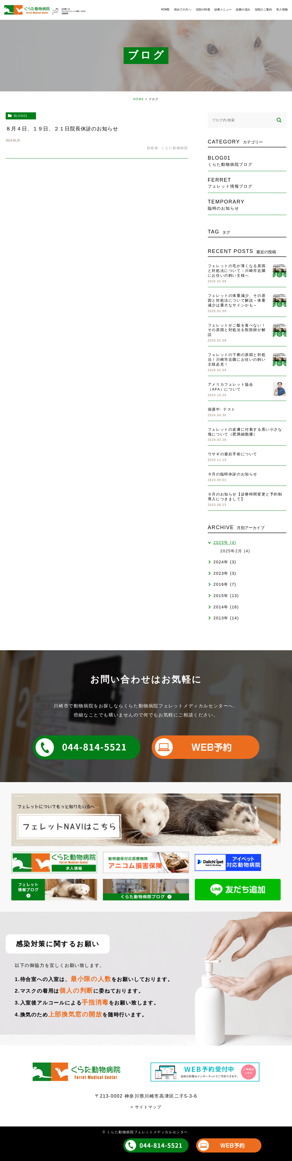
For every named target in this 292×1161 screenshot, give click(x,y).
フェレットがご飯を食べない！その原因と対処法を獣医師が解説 (237, 330)
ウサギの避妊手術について (232, 454)
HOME (138, 99)
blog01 (20, 115)
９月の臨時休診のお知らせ (232, 474)
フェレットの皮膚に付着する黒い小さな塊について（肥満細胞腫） (245, 431)
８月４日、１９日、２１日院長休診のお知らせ (62, 129)
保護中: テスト (222, 409)
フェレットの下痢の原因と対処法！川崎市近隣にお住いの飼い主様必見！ (237, 359)
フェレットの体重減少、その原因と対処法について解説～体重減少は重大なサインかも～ (237, 300)
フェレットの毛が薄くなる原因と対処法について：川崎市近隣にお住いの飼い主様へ (237, 271)
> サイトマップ (146, 1107)
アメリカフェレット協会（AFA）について (230, 386)
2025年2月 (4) (235, 551)
